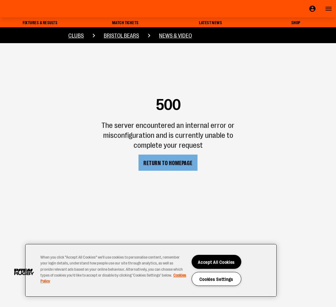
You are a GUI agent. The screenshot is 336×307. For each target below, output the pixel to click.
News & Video (175, 35)
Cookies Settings (216, 279)
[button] (24, 272)
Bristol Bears (121, 35)
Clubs (76, 35)
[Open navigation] (328, 8)
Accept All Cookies (216, 261)
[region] (151, 270)
